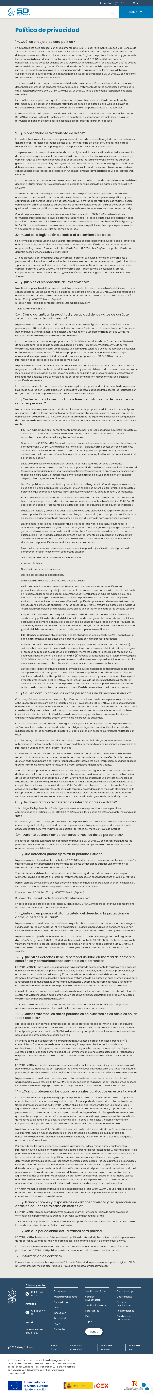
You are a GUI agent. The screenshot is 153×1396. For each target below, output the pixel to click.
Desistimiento (124, 1296)
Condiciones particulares (124, 1317)
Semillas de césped (96, 1291)
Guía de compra (126, 1291)
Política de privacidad (76, 1347)
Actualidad (60, 1318)
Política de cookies (107, 1347)
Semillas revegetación (93, 1298)
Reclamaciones (125, 1310)
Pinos (88, 1316)
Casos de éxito (62, 1302)
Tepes (88, 1321)
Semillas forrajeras (95, 1305)
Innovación (60, 1313)
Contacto (59, 1329)
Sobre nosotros (62, 1291)
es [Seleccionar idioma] (135, 3)
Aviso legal (54, 1347)
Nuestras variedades (65, 1296)
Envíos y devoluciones (124, 1303)
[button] (112, 12)
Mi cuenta (105, 3)
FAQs (57, 1323)
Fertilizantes (92, 1310)
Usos (56, 1307)
